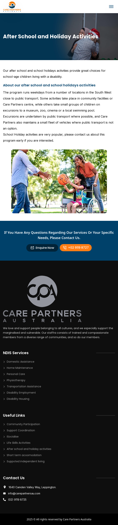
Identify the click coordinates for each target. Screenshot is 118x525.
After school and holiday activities (29, 449)
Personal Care (16, 374)
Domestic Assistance (20, 362)
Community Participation (23, 424)
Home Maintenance (20, 368)
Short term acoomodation (24, 455)
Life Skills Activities (18, 443)
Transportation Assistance (24, 386)
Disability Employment (21, 393)
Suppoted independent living (26, 461)
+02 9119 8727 (76, 247)
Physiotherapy (16, 380)
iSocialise (13, 436)
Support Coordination (21, 430)
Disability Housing (18, 399)
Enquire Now (42, 248)
